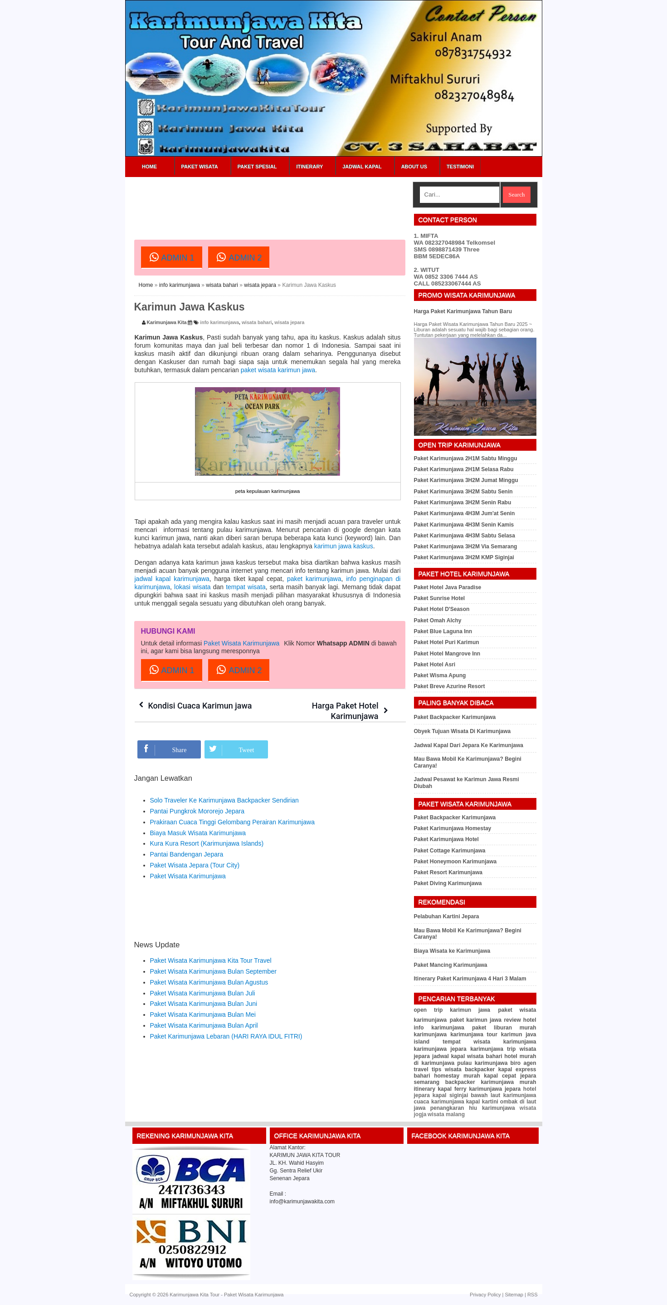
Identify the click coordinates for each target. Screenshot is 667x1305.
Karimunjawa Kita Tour (194, 1294)
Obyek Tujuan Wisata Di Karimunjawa (462, 731)
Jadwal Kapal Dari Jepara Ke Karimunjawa (468, 745)
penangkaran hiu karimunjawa (472, 1108)
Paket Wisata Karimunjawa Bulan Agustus (209, 982)
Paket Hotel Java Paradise (448, 587)
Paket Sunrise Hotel (439, 598)
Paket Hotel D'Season (442, 609)
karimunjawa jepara (440, 1049)
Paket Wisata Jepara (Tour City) (195, 865)
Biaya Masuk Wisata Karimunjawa (198, 833)
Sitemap (514, 1294)
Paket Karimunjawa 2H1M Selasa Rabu (464, 469)
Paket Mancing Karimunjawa (450, 965)
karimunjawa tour (473, 1034)
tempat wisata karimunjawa (489, 1042)
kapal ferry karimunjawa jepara (479, 1089)
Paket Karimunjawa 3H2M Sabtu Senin (463, 491)
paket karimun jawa (475, 1020)
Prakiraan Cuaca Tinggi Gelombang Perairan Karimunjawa (232, 822)
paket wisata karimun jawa (278, 370)
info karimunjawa (179, 285)
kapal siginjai (450, 1095)
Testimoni (460, 166)
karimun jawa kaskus (343, 546)
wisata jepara (260, 285)
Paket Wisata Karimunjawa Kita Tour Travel (211, 960)
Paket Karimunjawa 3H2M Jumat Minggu (466, 480)
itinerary (424, 1089)
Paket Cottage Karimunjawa (450, 850)
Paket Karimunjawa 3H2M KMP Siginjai (464, 557)
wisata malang (446, 1114)
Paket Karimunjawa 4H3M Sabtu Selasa (464, 535)
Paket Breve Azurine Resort (449, 686)
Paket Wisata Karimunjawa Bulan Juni (204, 1003)
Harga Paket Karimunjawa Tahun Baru (463, 311)
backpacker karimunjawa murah (490, 1082)
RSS (532, 1294)
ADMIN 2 (239, 256)
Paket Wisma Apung (440, 675)
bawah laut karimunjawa (503, 1095)
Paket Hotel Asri (435, 664)
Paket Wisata (199, 166)
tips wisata (447, 1069)
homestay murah (457, 1076)
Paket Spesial (257, 166)
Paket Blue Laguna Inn (443, 631)
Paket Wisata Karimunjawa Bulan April (204, 1025)
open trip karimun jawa (452, 1010)
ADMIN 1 (172, 256)
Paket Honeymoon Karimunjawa (455, 861)
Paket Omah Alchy (438, 620)
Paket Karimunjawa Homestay (453, 828)
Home (149, 166)
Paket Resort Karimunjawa (448, 872)
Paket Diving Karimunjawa (448, 883)
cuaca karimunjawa (439, 1101)
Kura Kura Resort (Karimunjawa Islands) (207, 843)
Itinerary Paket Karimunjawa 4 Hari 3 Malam (470, 978)
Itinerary (309, 166)
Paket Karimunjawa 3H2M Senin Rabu (462, 502)
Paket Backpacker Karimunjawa (455, 717)
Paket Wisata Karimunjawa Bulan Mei (203, 1014)
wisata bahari (222, 285)
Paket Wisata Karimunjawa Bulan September (213, 971)
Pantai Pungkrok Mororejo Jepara (197, 811)
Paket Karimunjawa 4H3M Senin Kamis (464, 525)
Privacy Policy (485, 1294)
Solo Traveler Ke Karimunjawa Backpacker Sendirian (224, 800)
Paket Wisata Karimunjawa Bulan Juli (202, 993)
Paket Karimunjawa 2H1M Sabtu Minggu (465, 458)
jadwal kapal (448, 1056)
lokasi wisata (192, 587)
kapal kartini (482, 1101)
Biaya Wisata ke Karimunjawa (452, 951)
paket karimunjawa (314, 578)
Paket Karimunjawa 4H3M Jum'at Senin (464, 513)
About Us (414, 166)
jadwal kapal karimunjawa (172, 578)
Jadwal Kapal (361, 166)
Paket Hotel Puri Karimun (446, 642)
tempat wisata (246, 587)
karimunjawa (430, 1034)
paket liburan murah (504, 1027)
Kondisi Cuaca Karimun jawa (200, 705)
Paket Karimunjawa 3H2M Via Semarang (465, 546)
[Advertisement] (299, 202)
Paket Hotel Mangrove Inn (447, 653)
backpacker (480, 1069)
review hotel (520, 1020)
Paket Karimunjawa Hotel (446, 839)
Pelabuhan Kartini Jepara (446, 916)
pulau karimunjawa (482, 1063)
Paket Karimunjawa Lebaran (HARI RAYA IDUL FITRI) (226, 1036)
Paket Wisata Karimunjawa (241, 643)
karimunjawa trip (493, 1049)
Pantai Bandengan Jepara (187, 854)
